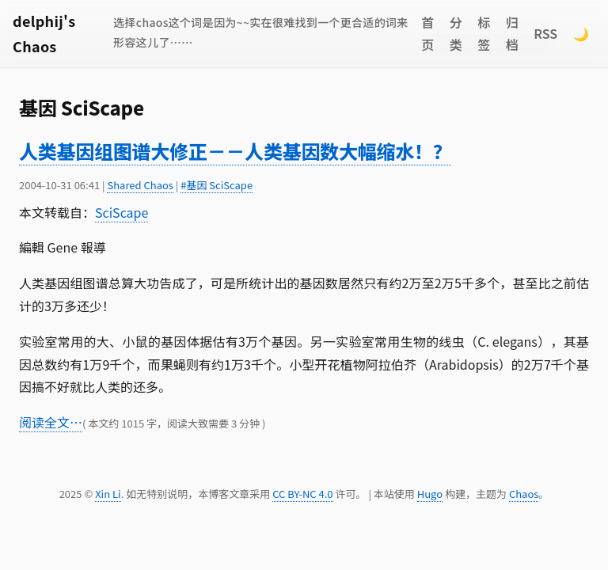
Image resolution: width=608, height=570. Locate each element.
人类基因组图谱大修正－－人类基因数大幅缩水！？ (235, 151)
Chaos (523, 493)
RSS (545, 33)
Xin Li (108, 493)
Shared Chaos (140, 184)
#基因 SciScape (216, 184)
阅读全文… (50, 421)
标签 (483, 34)
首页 (427, 34)
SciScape (121, 212)
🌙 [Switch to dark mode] (581, 33)
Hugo (430, 493)
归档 (512, 34)
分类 (456, 34)
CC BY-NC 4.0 (302, 493)
